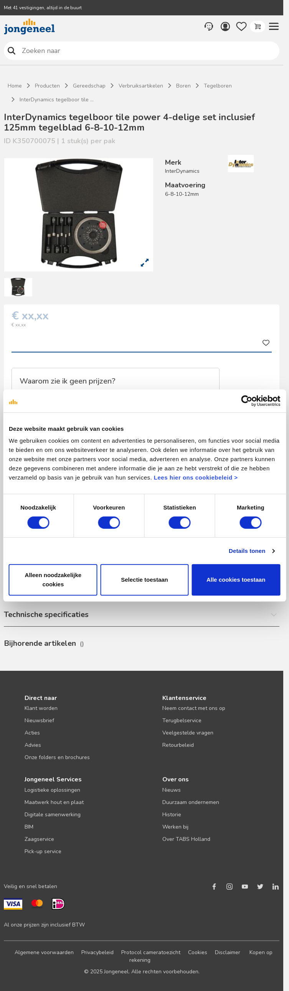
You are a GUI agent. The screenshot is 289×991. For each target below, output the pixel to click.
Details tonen (247, 551)
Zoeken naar (12, 50)
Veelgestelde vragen (187, 732)
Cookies (197, 952)
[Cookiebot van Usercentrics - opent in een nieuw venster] (246, 401)
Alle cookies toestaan (235, 579)
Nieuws (171, 790)
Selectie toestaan (144, 579)
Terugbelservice (181, 720)
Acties (32, 732)
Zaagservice (39, 839)
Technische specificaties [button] (46, 614)
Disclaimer (227, 952)
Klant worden (41, 708)
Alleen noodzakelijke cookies (53, 579)
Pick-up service (43, 851)
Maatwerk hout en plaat (54, 802)
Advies (33, 745)
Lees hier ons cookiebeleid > (196, 477)
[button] (273, 26)
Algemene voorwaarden (44, 952)
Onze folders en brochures (57, 757)
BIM (29, 827)
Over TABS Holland (186, 839)
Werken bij (175, 827)
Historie (171, 814)
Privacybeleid (97, 952)
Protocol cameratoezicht (150, 952)
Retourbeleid (178, 745)
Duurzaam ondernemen (190, 802)
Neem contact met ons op (193, 708)
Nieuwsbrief (39, 720)
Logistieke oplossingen (52, 790)
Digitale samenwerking (53, 814)
